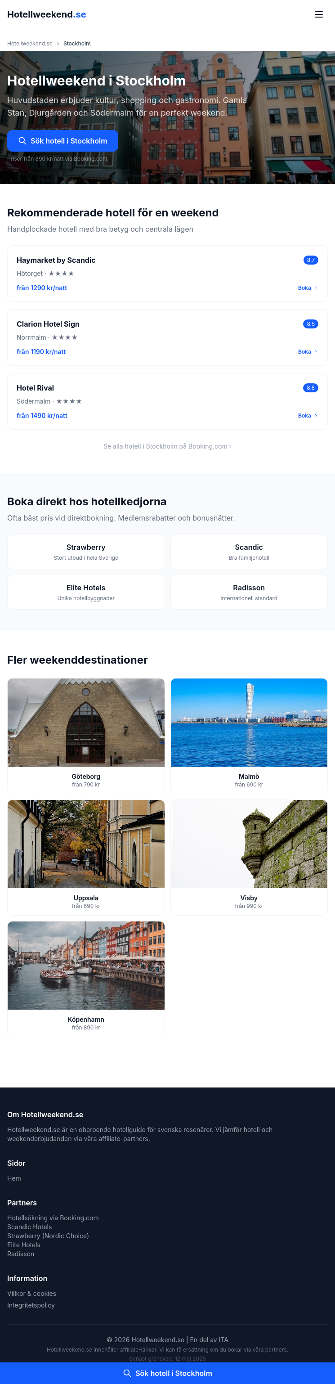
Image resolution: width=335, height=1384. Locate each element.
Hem (14, 1178)
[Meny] (319, 14)
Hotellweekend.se (30, 43)
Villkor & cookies (31, 1293)
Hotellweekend (46, 14)
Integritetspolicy (31, 1305)
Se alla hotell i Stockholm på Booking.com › (167, 446)
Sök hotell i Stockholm (62, 140)
